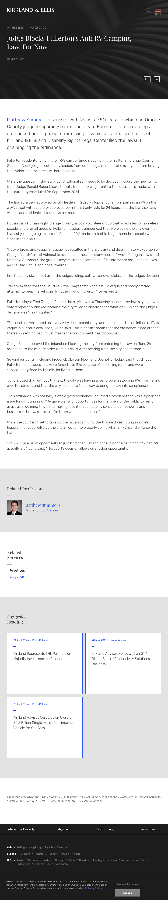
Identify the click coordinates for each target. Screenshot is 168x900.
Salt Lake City (42, 864)
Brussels (25, 853)
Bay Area (33, 860)
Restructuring (105, 829)
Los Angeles (49, 510)
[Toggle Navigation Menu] (158, 10)
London (54, 853)
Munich (66, 853)
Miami (114, 860)
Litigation (17, 577)
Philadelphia (23, 864)
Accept (127, 893)
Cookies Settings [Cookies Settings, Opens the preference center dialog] (127, 885)
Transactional (147, 829)
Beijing (21, 847)
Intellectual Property (21, 829)
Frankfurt (40, 853)
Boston (47, 860)
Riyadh (49, 847)
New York (141, 860)
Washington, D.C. (63, 864)
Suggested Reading (17, 619)
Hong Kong (35, 847)
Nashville (126, 860)
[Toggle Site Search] (148, 10)
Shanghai (62, 847)
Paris (77, 853)
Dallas (71, 860)
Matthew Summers (27, 120)
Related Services (15, 555)
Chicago (59, 860)
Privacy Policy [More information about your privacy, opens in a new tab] (93, 889)
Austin (20, 860)
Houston (84, 860)
